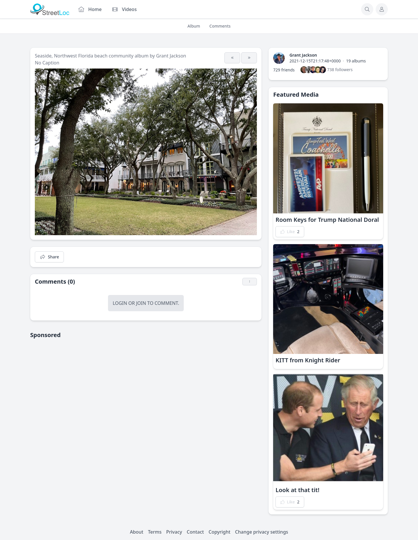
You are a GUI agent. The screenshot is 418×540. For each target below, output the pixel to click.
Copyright (219, 532)
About (136, 532)
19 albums (356, 61)
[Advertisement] (146, 384)
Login (120, 303)
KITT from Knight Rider (307, 360)
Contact (195, 532)
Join (141, 303)
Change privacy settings (261, 532)
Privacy (174, 532)
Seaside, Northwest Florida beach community (84, 56)
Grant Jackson (171, 56)
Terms (155, 532)
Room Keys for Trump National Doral (327, 220)
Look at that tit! (297, 490)
